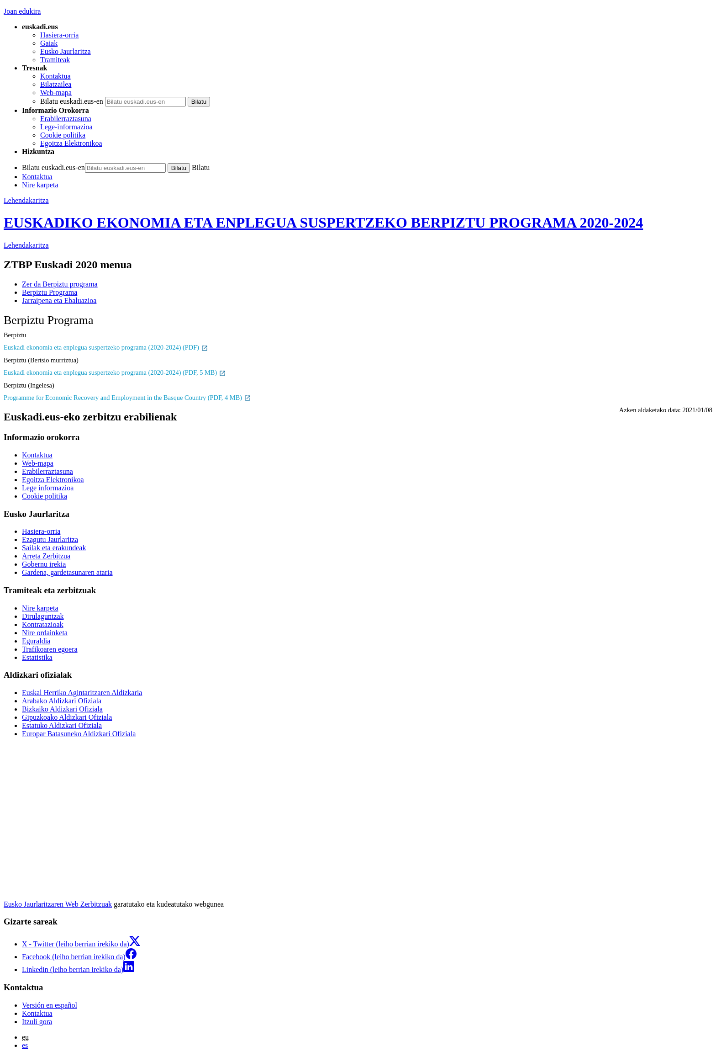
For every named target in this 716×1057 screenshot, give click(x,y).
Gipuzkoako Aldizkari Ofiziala (67, 717)
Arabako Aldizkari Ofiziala (61, 701)
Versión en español (49, 1005)
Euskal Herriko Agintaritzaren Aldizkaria (82, 692)
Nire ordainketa (45, 633)
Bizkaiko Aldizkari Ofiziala (62, 709)
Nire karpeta (40, 185)
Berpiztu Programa (49, 292)
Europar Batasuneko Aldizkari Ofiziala (79, 734)
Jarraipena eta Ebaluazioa (59, 300)
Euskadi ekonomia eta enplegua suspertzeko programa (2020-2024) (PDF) (106, 347)
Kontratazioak (42, 624)
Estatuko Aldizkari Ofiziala (62, 725)
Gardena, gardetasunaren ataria (67, 572)
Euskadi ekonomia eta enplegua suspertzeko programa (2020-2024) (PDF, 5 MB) (115, 372)
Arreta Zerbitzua (46, 556)
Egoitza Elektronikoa (71, 143)
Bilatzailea (55, 84)
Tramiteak (55, 60)
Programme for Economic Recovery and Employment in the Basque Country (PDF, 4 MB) (127, 397)
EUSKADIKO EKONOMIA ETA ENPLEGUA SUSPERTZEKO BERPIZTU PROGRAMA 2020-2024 (323, 222)
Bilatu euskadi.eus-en (71, 101)
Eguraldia (36, 641)
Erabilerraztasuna (65, 118)
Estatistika (37, 657)
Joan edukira (22, 11)
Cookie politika (62, 135)
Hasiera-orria (59, 35)
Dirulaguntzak (43, 616)
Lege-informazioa (66, 127)
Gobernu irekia (44, 564)
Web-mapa (56, 92)
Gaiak (49, 43)
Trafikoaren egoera (50, 649)
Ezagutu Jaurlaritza (50, 539)
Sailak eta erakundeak (54, 548)
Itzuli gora (37, 1021)
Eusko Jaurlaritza (65, 51)
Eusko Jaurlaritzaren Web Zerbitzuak (58, 904)
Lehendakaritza (26, 200)
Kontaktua (55, 76)
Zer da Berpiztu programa (60, 284)
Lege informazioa (48, 488)
